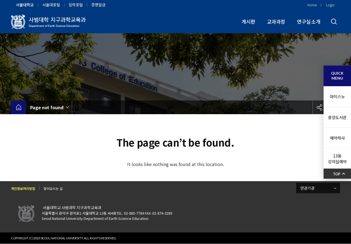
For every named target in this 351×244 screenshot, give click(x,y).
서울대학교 (25, 4)
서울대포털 (51, 4)
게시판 (248, 21)
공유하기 (319, 107)
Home (312, 4)
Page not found (47, 107)
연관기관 (307, 188)
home (18, 107)
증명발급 (98, 4)
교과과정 (276, 21)
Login (330, 4)
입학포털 (76, 4)
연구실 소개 (308, 21)
